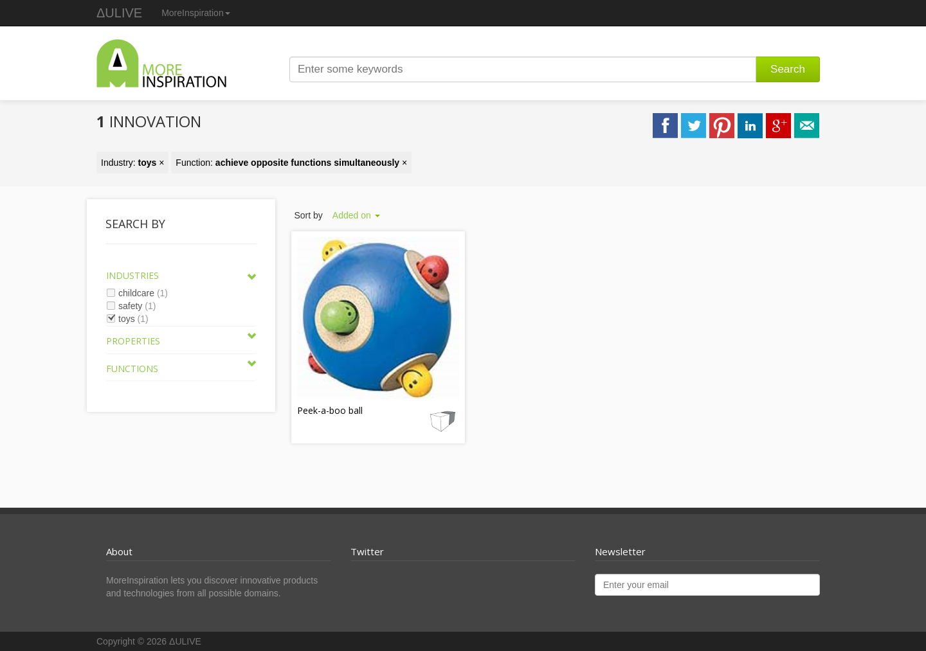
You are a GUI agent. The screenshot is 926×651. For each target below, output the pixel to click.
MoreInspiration (195, 13)
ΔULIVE (119, 13)
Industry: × (132, 162)
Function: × (291, 162)
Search (787, 69)
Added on (356, 215)
